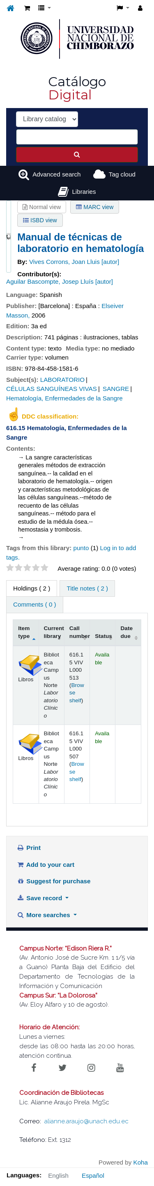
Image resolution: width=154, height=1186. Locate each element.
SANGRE (116, 388)
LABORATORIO (62, 379)
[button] (27, 8)
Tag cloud (122, 174)
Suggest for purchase (54, 881)
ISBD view (40, 220)
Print (29, 847)
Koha (140, 1162)
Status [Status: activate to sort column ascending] (103, 636)
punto (81, 547)
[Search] (77, 154)
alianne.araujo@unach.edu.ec (86, 1121)
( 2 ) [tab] (31, 588)
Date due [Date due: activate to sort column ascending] (126, 632)
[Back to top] (129, 1161)
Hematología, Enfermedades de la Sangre (64, 398)
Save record (40, 897)
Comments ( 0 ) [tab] (34, 604)
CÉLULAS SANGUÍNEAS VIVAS (51, 388)
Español (93, 1175)
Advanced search (56, 174)
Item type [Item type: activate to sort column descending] (24, 632)
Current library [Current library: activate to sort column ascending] (54, 632)
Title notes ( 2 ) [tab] (87, 588)
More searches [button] (44, 914)
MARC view (94, 207)
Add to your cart (45, 864)
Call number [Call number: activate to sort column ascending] (79, 632)
